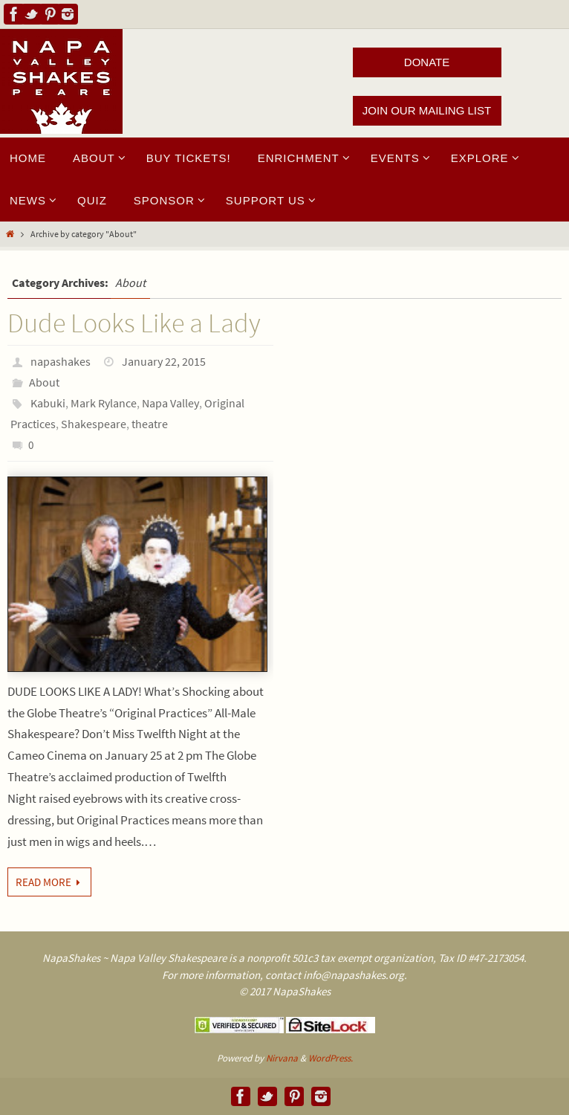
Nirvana (282, 1058)
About (44, 382)
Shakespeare (93, 423)
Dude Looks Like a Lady (134, 323)
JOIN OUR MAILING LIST (426, 110)
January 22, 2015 (164, 361)
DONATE (426, 62)
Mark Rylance (104, 402)
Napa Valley (170, 402)
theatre (149, 423)
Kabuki (47, 402)
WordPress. (330, 1058)
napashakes (60, 361)
